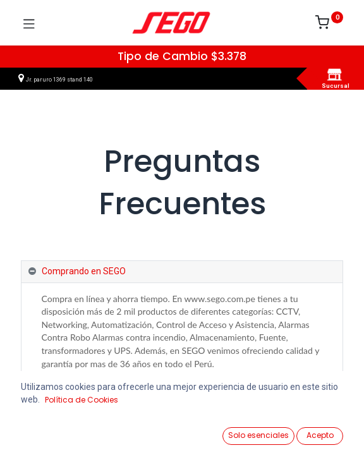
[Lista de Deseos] (229, 430)
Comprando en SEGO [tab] (84, 271)
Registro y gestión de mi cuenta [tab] (104, 401)
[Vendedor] (323, 430)
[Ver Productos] (41, 431)
